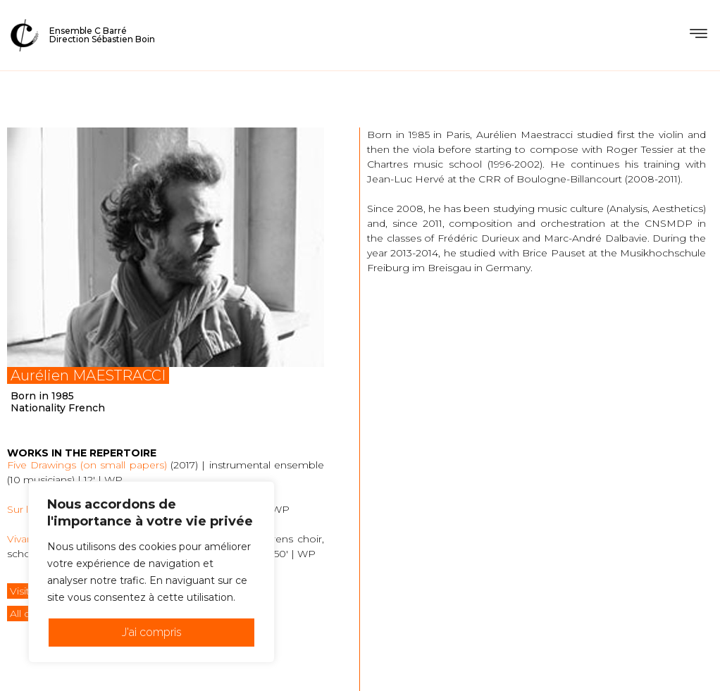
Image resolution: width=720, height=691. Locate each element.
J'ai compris (152, 632)
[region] (151, 572)
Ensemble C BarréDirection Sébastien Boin (102, 34)
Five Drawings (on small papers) (87, 465)
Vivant (22, 539)
